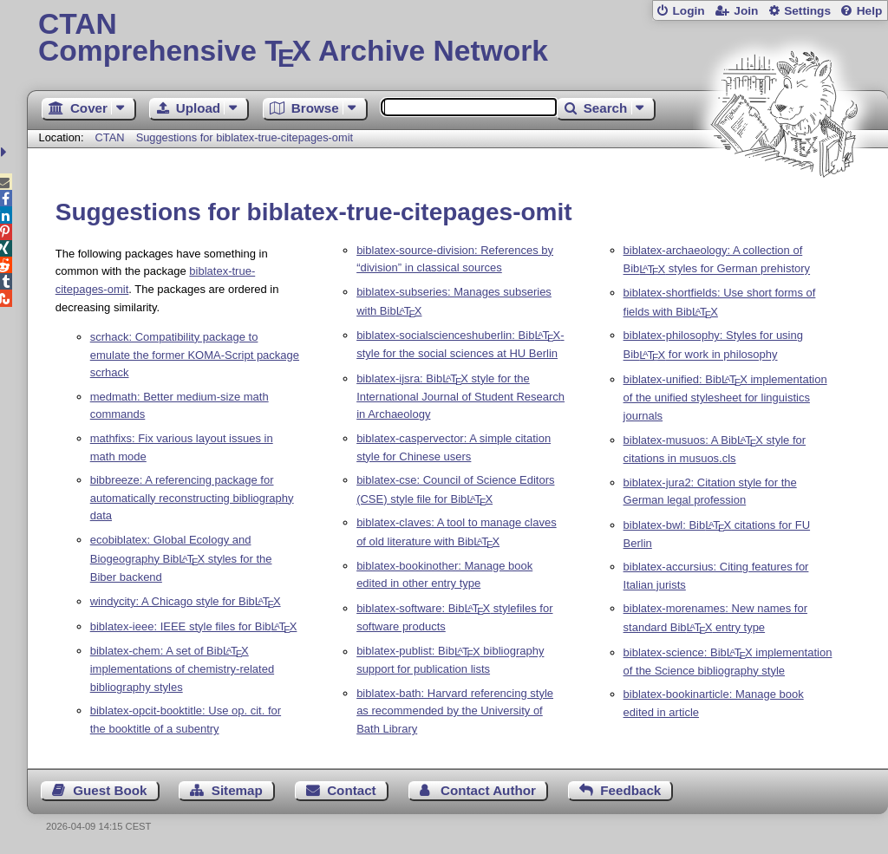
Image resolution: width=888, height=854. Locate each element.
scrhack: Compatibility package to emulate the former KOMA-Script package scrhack (194, 355)
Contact (351, 790)
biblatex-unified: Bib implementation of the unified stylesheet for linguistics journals (725, 397)
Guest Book (110, 790)
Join (746, 10)
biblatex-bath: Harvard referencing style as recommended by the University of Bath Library (454, 711)
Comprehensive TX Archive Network (457, 39)
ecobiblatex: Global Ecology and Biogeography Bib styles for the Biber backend (181, 558)
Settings (807, 10)
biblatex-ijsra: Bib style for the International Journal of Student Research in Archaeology (460, 396)
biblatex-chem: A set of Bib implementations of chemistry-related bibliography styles (182, 669)
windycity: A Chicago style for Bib (185, 601)
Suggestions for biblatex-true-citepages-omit (244, 137)
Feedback (630, 790)
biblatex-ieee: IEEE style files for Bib (193, 626)
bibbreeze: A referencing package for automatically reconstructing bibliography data (192, 498)
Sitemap (237, 790)
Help (870, 10)
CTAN (110, 137)
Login (688, 10)
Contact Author (488, 790)
